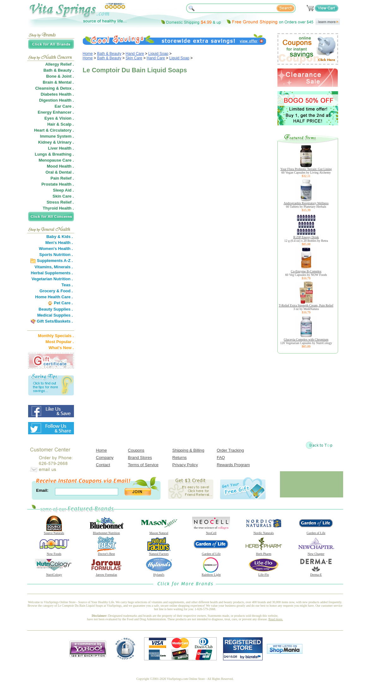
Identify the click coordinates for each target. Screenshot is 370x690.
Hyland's (159, 573)
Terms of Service (143, 464)
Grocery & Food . (56, 290)
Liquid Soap (158, 53)
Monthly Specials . (56, 335)
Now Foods (54, 552)
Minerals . (63, 267)
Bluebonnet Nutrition (106, 531)
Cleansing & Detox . (54, 88)
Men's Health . (59, 242)
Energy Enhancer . (56, 112)
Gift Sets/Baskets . (55, 321)
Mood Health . (60, 166)
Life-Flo (263, 573)
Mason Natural (159, 531)
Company (105, 457)
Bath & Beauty (109, 53)
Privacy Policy (185, 464)
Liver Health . (61, 148)
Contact (103, 464)
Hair (51, 124)
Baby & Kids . (59, 236)
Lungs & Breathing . (54, 154)
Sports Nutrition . (56, 254)
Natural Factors (159, 552)
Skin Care (134, 58)
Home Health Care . (54, 296)
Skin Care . (63, 196)
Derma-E (316, 573)
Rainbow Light (211, 573)
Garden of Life (316, 531)
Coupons (136, 450)
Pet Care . (63, 302)
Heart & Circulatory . (54, 130)
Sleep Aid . (63, 190)
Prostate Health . (57, 184)
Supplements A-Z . (55, 260)
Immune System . (57, 136)
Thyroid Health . (58, 208)
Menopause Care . (56, 160)
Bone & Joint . (60, 76)
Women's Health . (56, 248)
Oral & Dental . (59, 172)
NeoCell (211, 531)
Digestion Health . (56, 100)
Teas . (67, 285)
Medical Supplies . (55, 315)
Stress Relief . (60, 202)
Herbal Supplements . (52, 273)
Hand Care (135, 53)
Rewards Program (233, 464)
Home (88, 53)
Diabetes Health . (57, 94)
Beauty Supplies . (56, 309)
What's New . (61, 347)
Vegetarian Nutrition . (52, 279)
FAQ (221, 457)
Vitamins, (43, 267)
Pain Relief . (62, 178)
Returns (179, 457)
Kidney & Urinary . (56, 142)
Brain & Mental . (58, 82)
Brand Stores (140, 457)
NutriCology (54, 573)
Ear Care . (64, 106)
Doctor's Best (106, 552)
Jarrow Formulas (106, 573)
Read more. (276, 619)
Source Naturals (54, 531)
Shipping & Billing (188, 450)
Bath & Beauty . (58, 70)
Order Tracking (230, 450)
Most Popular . (59, 341)
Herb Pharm (263, 552)
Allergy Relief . (59, 64)
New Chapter (316, 552)
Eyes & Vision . (59, 118)
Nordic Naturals (263, 531)
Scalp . (67, 124)
